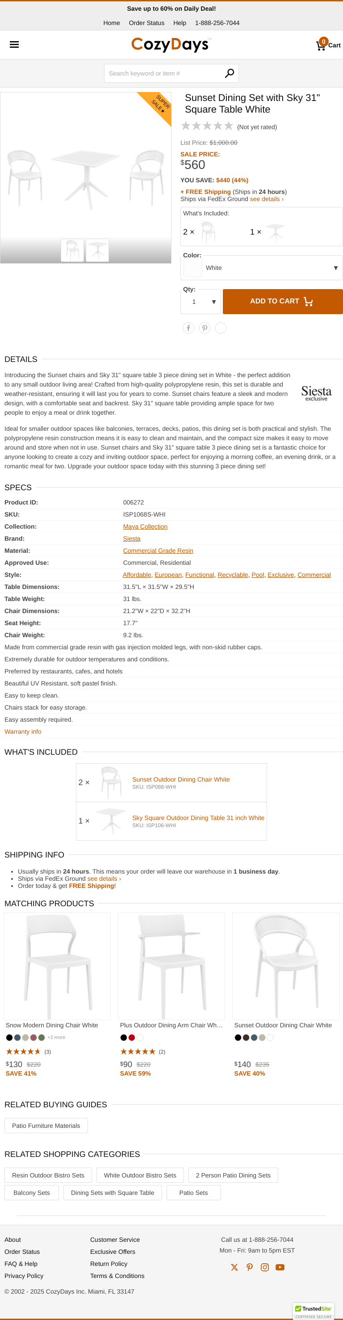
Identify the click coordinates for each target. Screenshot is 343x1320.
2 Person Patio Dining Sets (233, 1175)
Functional (199, 574)
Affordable (137, 574)
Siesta (132, 538)
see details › (267, 198)
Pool (257, 574)
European (168, 574)
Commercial (314, 574)
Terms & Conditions (117, 1275)
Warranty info (23, 731)
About (12, 1239)
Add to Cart (282, 301)
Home (111, 22)
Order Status (146, 22)
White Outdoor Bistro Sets (140, 1175)
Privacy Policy (23, 1275)
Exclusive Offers (112, 1251)
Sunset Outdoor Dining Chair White (181, 779)
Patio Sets (194, 1192)
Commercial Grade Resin (158, 550)
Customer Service (115, 1239)
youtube (280, 1267)
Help (179, 22)
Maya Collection (145, 526)
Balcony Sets (31, 1192)
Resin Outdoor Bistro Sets (48, 1175)
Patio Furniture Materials (46, 1125)
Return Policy (108, 1263)
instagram (265, 1267)
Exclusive (281, 574)
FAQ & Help (21, 1263)
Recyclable (233, 574)
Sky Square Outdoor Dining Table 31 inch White (198, 817)
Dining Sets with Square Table (113, 1192)
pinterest (250, 1267)
